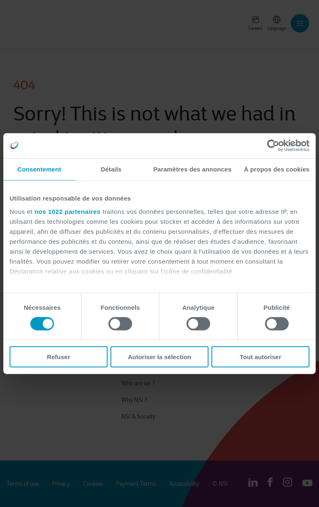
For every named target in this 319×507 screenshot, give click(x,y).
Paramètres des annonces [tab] (192, 168)
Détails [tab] (111, 168)
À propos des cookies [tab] (276, 168)
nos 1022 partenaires (67, 211)
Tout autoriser (260, 356)
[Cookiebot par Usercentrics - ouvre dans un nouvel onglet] (273, 145)
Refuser (58, 356)
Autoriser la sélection (159, 356)
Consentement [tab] (39, 168)
